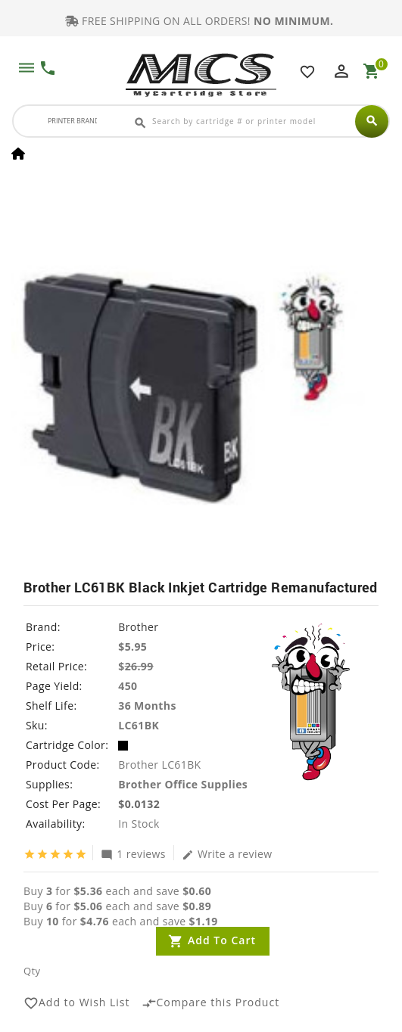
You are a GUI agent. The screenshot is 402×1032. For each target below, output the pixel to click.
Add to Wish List (76, 1003)
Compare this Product (211, 1003)
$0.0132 (139, 804)
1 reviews (133, 853)
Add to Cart (222, 940)
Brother (138, 627)
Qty (31, 971)
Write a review (227, 853)
